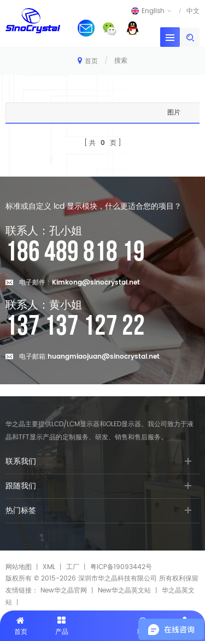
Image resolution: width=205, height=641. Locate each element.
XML (49, 567)
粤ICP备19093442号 (121, 567)
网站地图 (18, 567)
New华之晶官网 (63, 590)
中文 (193, 11)
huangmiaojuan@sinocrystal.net (104, 357)
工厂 (72, 567)
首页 (88, 60)
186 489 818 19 (75, 252)
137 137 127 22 (75, 326)
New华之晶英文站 (124, 590)
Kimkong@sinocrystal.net (96, 282)
